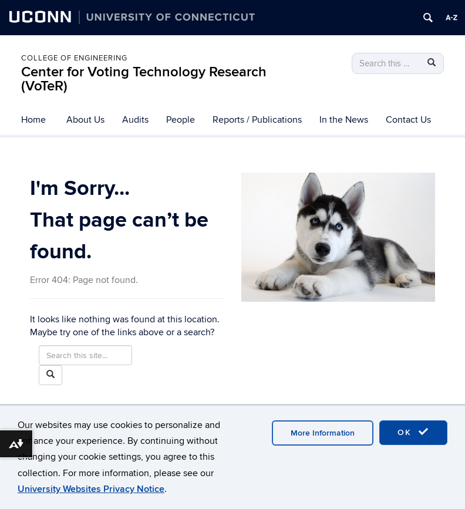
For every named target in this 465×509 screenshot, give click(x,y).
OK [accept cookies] (413, 432)
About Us (85, 120)
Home (33, 120)
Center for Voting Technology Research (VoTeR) (144, 79)
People (180, 120)
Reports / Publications (257, 120)
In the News (343, 120)
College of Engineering (74, 58)
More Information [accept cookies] (323, 433)
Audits (135, 120)
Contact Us (408, 120)
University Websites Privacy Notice (91, 489)
